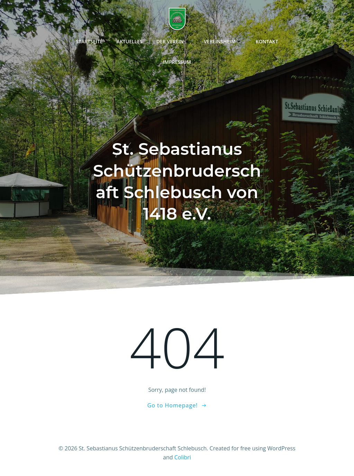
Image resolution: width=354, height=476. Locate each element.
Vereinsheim (223, 41)
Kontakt (267, 41)
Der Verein (173, 41)
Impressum (177, 62)
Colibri (182, 457)
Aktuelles (130, 41)
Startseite (89, 41)
